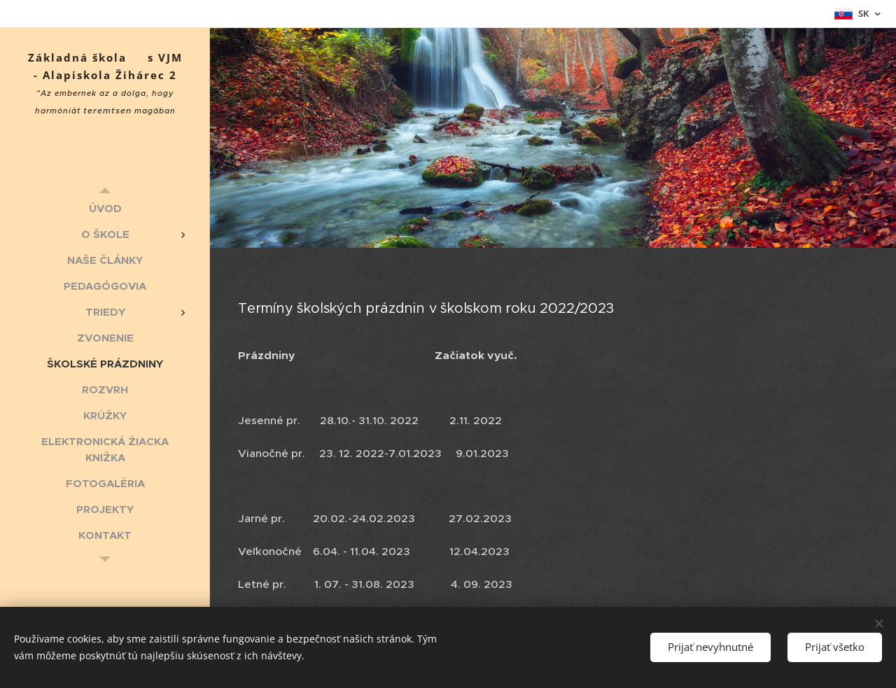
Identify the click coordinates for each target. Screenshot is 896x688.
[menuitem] (105, 208)
